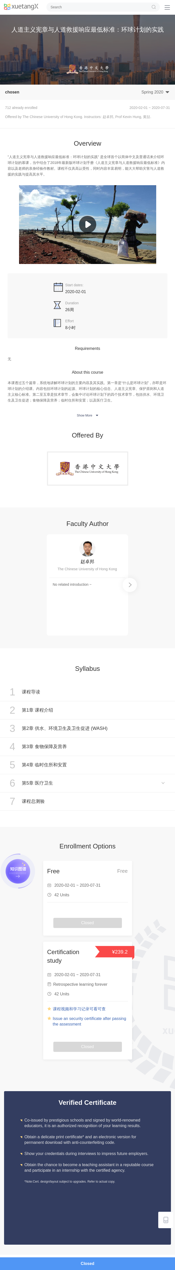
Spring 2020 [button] (155, 92)
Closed (87, 1263)
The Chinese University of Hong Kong (87, 569)
